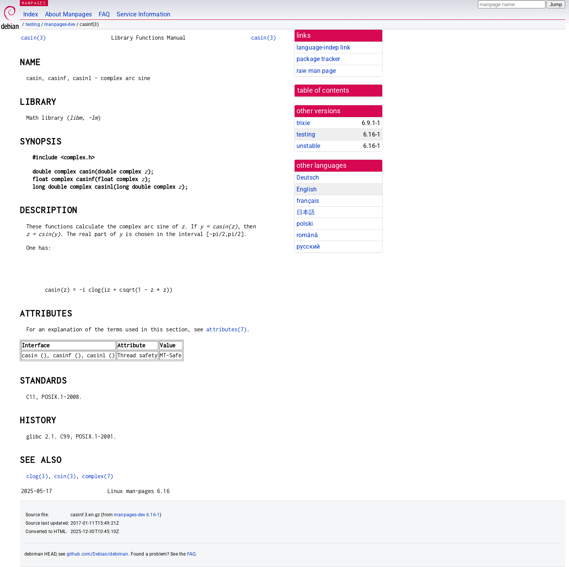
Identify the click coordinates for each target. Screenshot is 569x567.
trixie (303, 123)
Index (30, 14)
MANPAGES (34, 2)
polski (305, 223)
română (307, 235)
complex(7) (97, 476)
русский (308, 246)
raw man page (316, 70)
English (307, 189)
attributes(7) (226, 329)
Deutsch (308, 177)
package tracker (318, 59)
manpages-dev (59, 24)
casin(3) (33, 37)
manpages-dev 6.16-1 (137, 514)
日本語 (306, 212)
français (308, 200)
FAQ (104, 14)
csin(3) (65, 476)
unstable (308, 145)
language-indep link (323, 47)
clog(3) (37, 476)
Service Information (143, 14)
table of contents (323, 90)
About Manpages (68, 14)
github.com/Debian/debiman (97, 554)
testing (33, 24)
